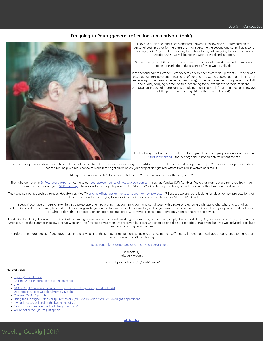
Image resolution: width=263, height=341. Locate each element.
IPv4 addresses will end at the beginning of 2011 (45, 302)
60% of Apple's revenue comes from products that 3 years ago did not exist (64, 288)
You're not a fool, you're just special (37, 310)
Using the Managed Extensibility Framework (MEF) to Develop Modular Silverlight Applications (77, 299)
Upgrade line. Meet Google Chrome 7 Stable (43, 292)
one (16, 284)
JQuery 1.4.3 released (28, 277)
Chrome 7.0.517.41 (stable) (30, 295)
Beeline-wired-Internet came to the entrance (43, 281)
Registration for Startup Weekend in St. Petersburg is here (129, 244)
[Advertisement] (131, 185)
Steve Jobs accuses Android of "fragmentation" (46, 306)
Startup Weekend (160, 157)
